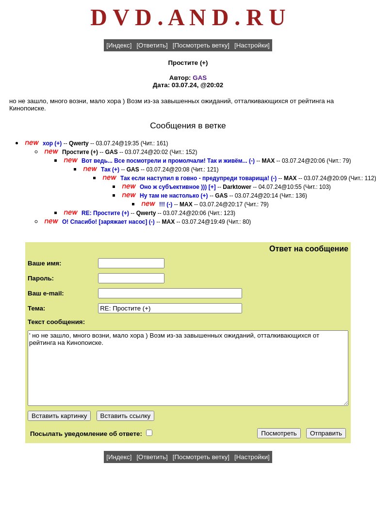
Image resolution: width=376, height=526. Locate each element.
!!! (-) (165, 204)
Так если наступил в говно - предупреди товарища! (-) (198, 178)
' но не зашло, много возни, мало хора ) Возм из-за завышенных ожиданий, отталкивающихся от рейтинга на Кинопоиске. (188, 368)
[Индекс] (118, 45)
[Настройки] (252, 45)
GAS (200, 77)
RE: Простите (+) (105, 213)
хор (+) (52, 143)
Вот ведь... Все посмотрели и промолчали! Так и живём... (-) (168, 160)
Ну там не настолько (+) (174, 195)
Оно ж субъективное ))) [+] (178, 187)
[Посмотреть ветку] (201, 45)
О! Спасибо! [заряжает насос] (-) (108, 221)
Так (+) (110, 169)
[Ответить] (151, 45)
